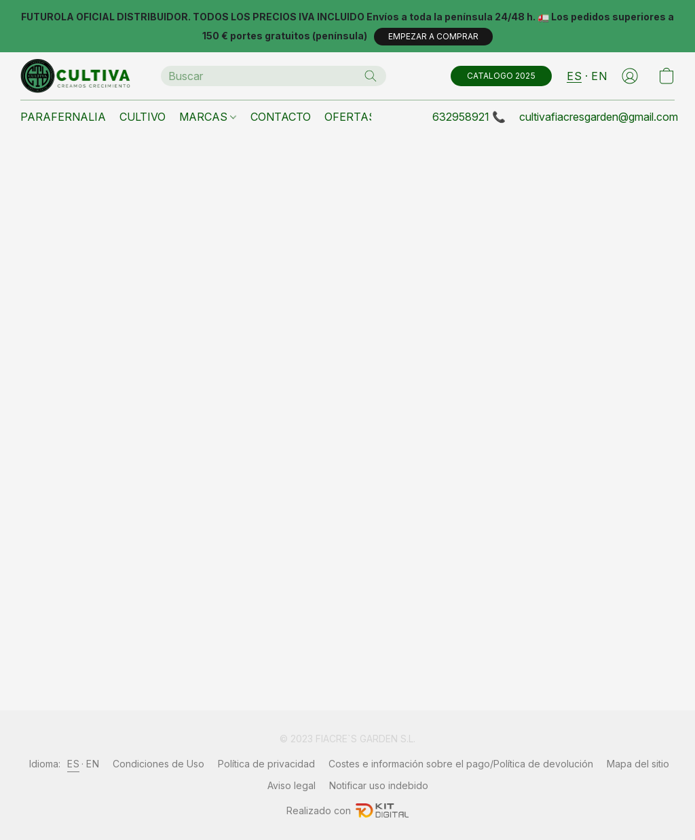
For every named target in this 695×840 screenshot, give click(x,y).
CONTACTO (280, 116)
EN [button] (599, 76)
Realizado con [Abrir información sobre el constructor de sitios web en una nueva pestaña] (347, 810)
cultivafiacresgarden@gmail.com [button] (598, 116)
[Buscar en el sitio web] (370, 75)
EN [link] (92, 763)
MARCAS (207, 116)
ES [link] (73, 763)
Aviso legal (291, 785)
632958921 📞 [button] (469, 116)
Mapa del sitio (638, 763)
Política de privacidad (266, 763)
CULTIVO (142, 116)
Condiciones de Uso (158, 763)
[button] (433, 36)
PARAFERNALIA (63, 116)
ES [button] (574, 76)
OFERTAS (350, 116)
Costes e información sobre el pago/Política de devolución (460, 763)
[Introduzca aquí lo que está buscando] (273, 76)
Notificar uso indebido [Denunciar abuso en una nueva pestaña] (378, 785)
